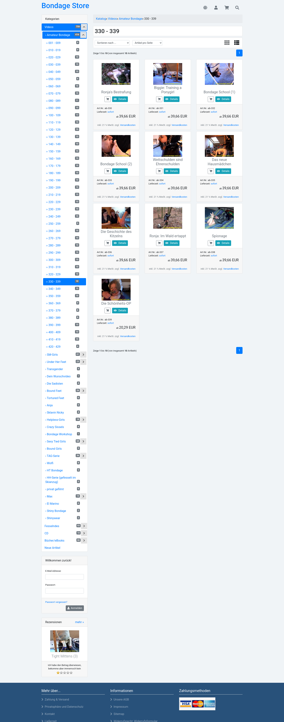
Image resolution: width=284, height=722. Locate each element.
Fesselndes (63, 526)
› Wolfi (62, 463)
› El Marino (62, 503)
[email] (64, 577)
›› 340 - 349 (62, 289)
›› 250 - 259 (62, 223)
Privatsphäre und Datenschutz (62, 706)
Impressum (119, 706)
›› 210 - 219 (62, 195)
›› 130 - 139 (62, 137)
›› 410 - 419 (62, 339)
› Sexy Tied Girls (62, 441)
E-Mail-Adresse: (53, 571)
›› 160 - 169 (62, 158)
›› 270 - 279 (62, 238)
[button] (205, 8)
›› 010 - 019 (62, 50)
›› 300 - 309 (62, 260)
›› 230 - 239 (62, 209)
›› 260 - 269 (62, 231)
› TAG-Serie (62, 456)
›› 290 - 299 (62, 252)
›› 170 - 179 (62, 166)
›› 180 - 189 (62, 173)
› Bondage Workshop (62, 434)
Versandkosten (127, 125)
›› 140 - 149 (62, 144)
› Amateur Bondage (62, 35)
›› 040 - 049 (62, 72)
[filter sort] (112, 43)
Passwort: (50, 584)
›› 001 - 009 (62, 43)
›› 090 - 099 (62, 108)
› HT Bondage (62, 470)
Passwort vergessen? (56, 602)
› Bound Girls (62, 448)
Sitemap (117, 714)
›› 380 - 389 (62, 318)
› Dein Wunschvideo (62, 376)
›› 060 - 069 (62, 86)
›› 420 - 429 (62, 346)
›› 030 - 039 (62, 64)
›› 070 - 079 (62, 93)
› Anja (62, 405)
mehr (79, 622)
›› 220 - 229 (62, 202)
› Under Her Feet (62, 362)
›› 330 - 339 (62, 281)
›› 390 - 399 (62, 325)
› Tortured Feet (62, 398)
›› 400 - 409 (62, 332)
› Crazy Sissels (62, 427)
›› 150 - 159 (62, 151)
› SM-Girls (62, 354)
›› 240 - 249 (62, 216)
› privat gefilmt (62, 489)
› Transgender (62, 369)
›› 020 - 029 (62, 57)
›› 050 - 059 (62, 79)
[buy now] (108, 99)
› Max (62, 496)
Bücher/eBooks (63, 540)
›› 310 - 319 (62, 267)
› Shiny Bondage (62, 511)
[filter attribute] (147, 43)
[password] (64, 591)
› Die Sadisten (62, 383)
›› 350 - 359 (62, 296)
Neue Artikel (52, 548)
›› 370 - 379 (62, 310)
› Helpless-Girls (62, 419)
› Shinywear (62, 518)
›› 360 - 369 (62, 303)
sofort (111, 111)
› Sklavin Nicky (62, 412)
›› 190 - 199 (62, 180)
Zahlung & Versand (55, 699)
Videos (63, 27)
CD (63, 533)
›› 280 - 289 (62, 245)
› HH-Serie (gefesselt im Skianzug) (62, 480)
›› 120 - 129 (62, 129)
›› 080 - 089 (62, 101)
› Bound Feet (62, 391)
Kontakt (48, 714)
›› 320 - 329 (62, 274)
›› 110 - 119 (62, 122)
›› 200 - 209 (62, 187)
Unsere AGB (119, 699)
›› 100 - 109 (62, 115)
